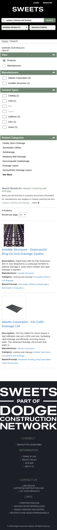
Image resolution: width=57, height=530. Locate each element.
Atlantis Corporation (26, 348)
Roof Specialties (43, 359)
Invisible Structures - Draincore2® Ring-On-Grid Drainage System (24, 251)
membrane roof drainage (13, 356)
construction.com (29, 503)
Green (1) (12, 127)
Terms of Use (29, 457)
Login (36, 3)
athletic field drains (42, 352)
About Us (29, 466)
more (34, 203)
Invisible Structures (25, 273)
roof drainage (7, 280)
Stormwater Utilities (12, 147)
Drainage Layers (11, 165)
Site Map (29, 463)
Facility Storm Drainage (14, 143)
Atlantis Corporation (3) (19, 78)
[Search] (28, 20)
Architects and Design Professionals (29, 513)
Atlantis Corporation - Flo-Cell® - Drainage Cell (23, 324)
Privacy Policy (29, 460)
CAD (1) (12, 101)
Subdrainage (9, 152)
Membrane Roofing (26, 359)
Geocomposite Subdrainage (16, 161)
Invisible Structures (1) (19, 83)
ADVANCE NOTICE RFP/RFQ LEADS (29, 506)
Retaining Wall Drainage (14, 156)
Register (47, 3)
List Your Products (29, 491)
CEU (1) (12, 122)
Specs (11, 111)
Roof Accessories (10, 363)
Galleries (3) (14, 116)
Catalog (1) (13, 95)
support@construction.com (28, 488)
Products (11, 60)
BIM (10, 106)
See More (7, 174)
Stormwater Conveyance (12, 288)
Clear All (5, 50)
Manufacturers (14, 65)
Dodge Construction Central (29, 510)
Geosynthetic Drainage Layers (17, 170)
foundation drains (41, 277)
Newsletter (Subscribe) (29, 445)
